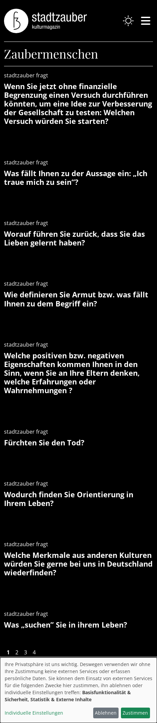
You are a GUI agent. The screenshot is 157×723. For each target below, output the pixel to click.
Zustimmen (135, 713)
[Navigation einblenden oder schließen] (145, 20)
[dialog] (78, 690)
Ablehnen (106, 713)
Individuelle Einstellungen (34, 713)
